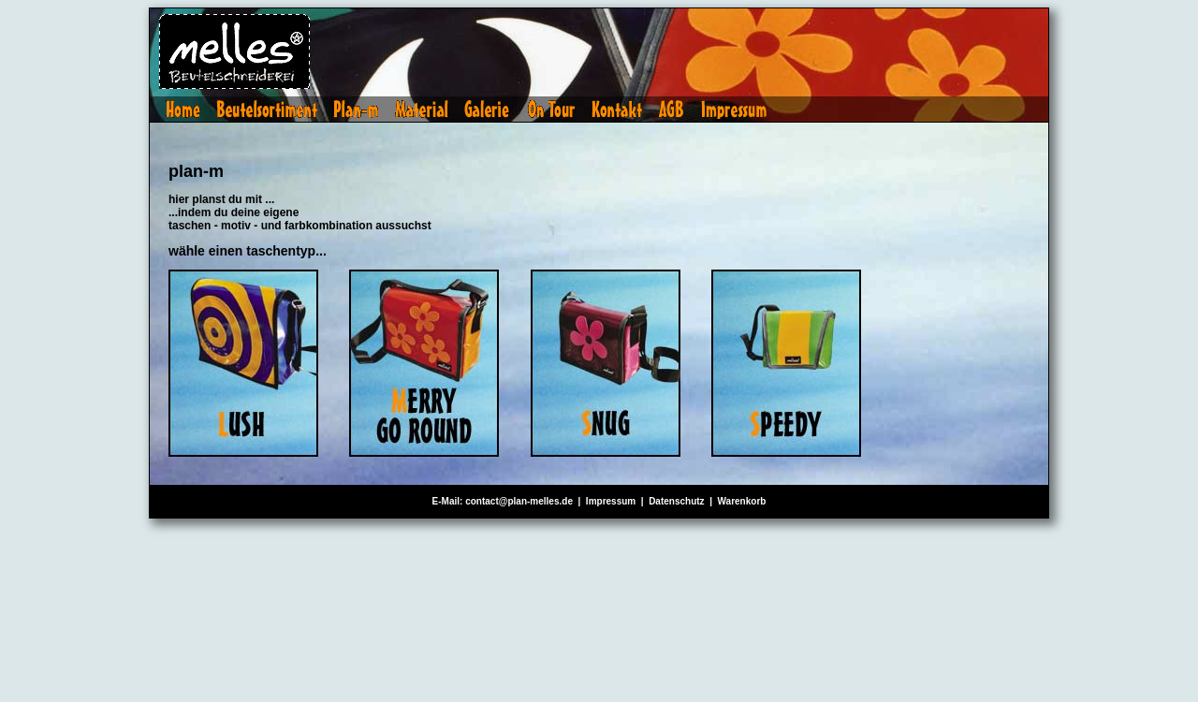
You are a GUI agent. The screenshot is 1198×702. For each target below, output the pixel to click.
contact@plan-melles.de (519, 501)
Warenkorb (742, 501)
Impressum (611, 501)
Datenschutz (676, 501)
